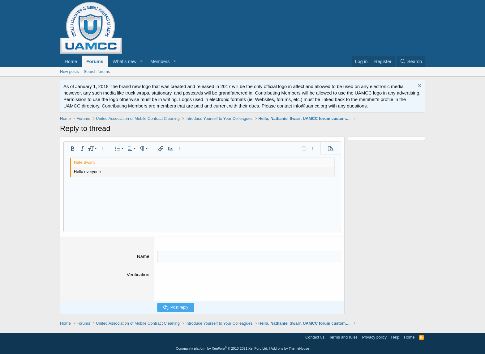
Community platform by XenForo (222, 348)
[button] (141, 61)
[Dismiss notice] (419, 86)
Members (160, 61)
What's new (124, 61)
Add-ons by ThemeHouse (290, 348)
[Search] (411, 61)
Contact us (314, 337)
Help (395, 337)
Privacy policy (374, 337)
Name (143, 256)
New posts (69, 71)
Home (71, 61)
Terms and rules (343, 337)
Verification (138, 274)
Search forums (97, 71)
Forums (94, 61)
